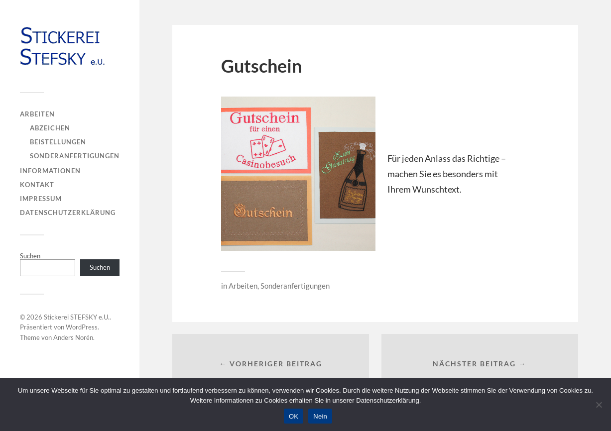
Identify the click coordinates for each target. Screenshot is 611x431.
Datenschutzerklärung (68, 212)
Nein (320, 416)
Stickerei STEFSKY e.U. (77, 317)
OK (293, 416)
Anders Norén (73, 337)
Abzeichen (50, 128)
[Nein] (599, 405)
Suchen (30, 256)
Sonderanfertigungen (75, 156)
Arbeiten (37, 114)
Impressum (41, 199)
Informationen (50, 171)
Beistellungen (58, 142)
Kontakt (37, 185)
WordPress (82, 327)
